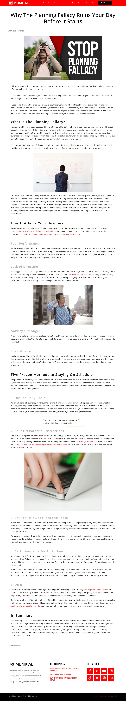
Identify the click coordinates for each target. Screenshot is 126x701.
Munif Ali (22, 696)
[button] (47, 3)
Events (66, 3)
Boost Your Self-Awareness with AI (60, 674)
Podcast (80, 3)
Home (38, 3)
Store (57, 3)
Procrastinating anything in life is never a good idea (33, 231)
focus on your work (84, 441)
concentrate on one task (80, 274)
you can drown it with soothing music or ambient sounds (42, 445)
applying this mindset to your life (25, 606)
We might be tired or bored (96, 589)
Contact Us (90, 3)
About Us (47, 3)
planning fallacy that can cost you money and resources (55, 234)
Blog (73, 3)
